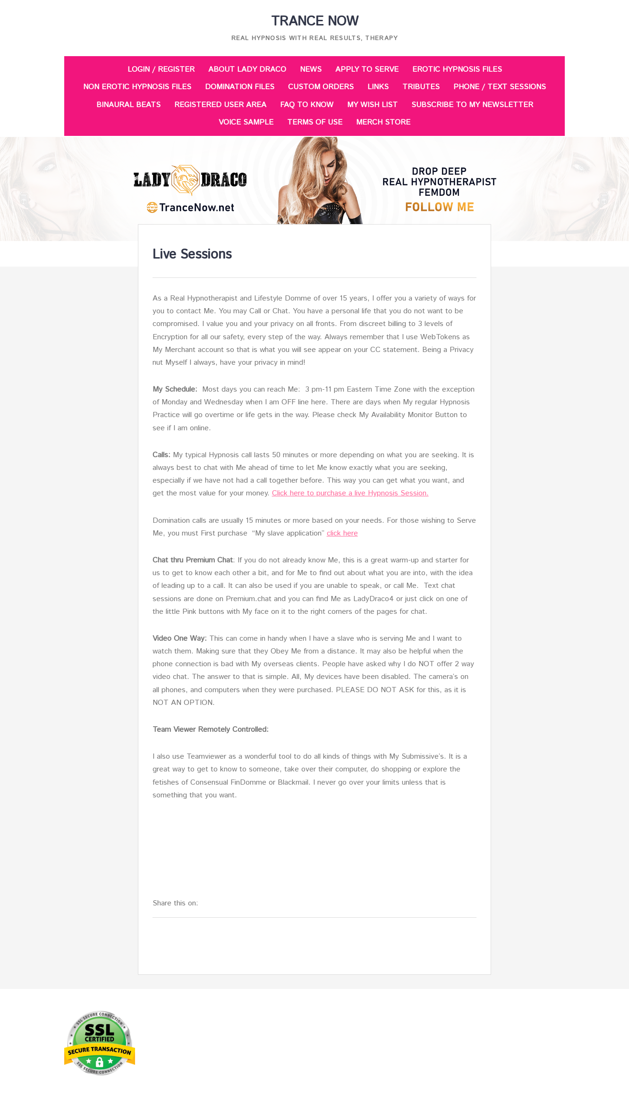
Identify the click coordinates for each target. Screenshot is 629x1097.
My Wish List (372, 105)
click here (342, 533)
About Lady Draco (247, 69)
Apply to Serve (367, 69)
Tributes (421, 87)
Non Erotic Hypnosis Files (137, 87)
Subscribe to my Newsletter (472, 105)
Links (378, 87)
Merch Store (383, 122)
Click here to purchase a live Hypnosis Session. (350, 493)
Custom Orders (321, 87)
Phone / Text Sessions (499, 87)
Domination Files (239, 87)
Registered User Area (220, 105)
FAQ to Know (306, 105)
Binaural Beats (128, 105)
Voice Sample (246, 122)
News (311, 69)
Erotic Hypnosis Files (457, 69)
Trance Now (314, 21)
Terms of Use (314, 122)
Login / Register (161, 69)
